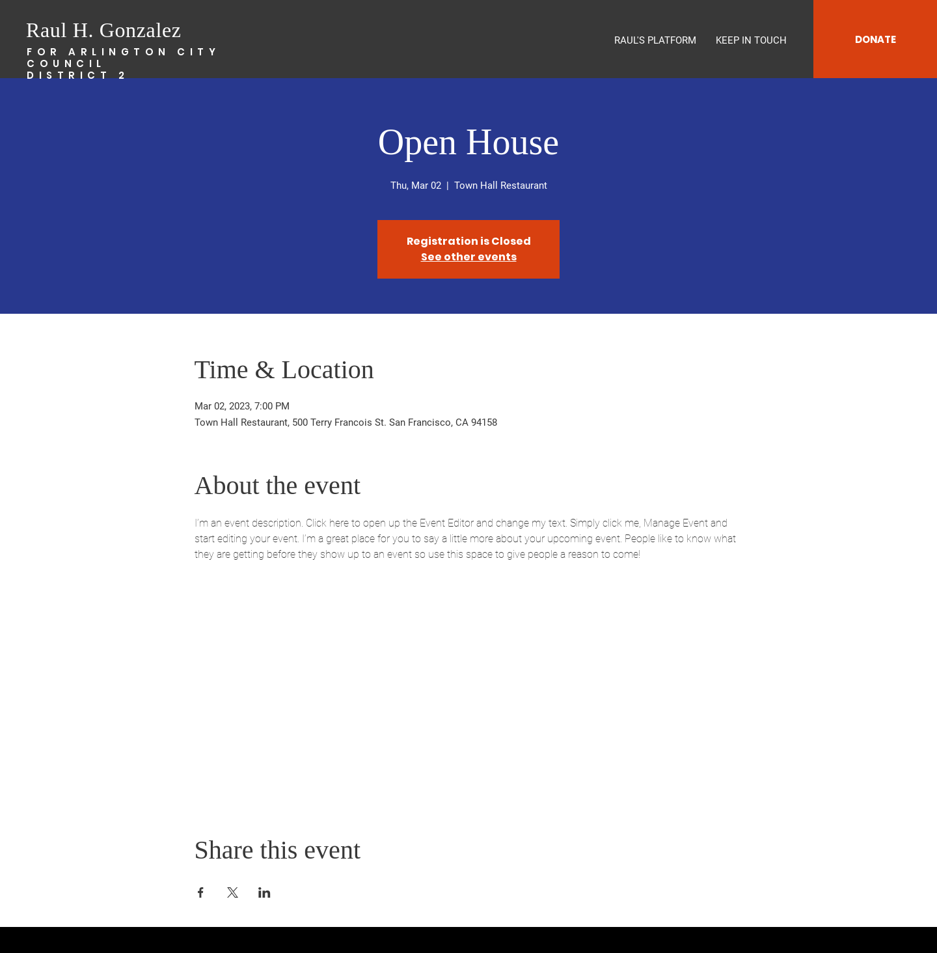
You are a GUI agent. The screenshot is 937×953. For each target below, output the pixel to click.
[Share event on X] (232, 892)
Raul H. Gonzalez (104, 30)
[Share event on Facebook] (201, 892)
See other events (469, 256)
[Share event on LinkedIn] (264, 892)
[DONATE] (875, 39)
